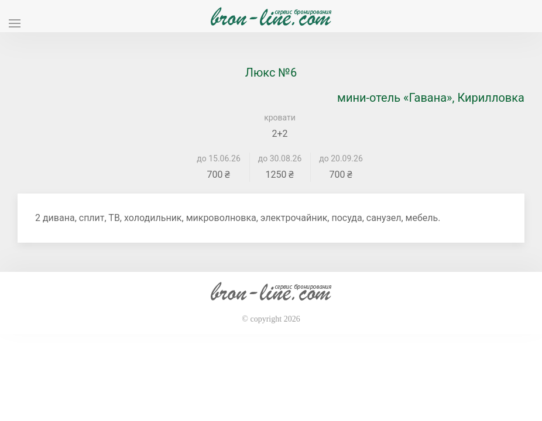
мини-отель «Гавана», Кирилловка (430, 98)
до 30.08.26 (280, 158)
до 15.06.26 (219, 158)
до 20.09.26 (341, 158)
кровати (280, 117)
